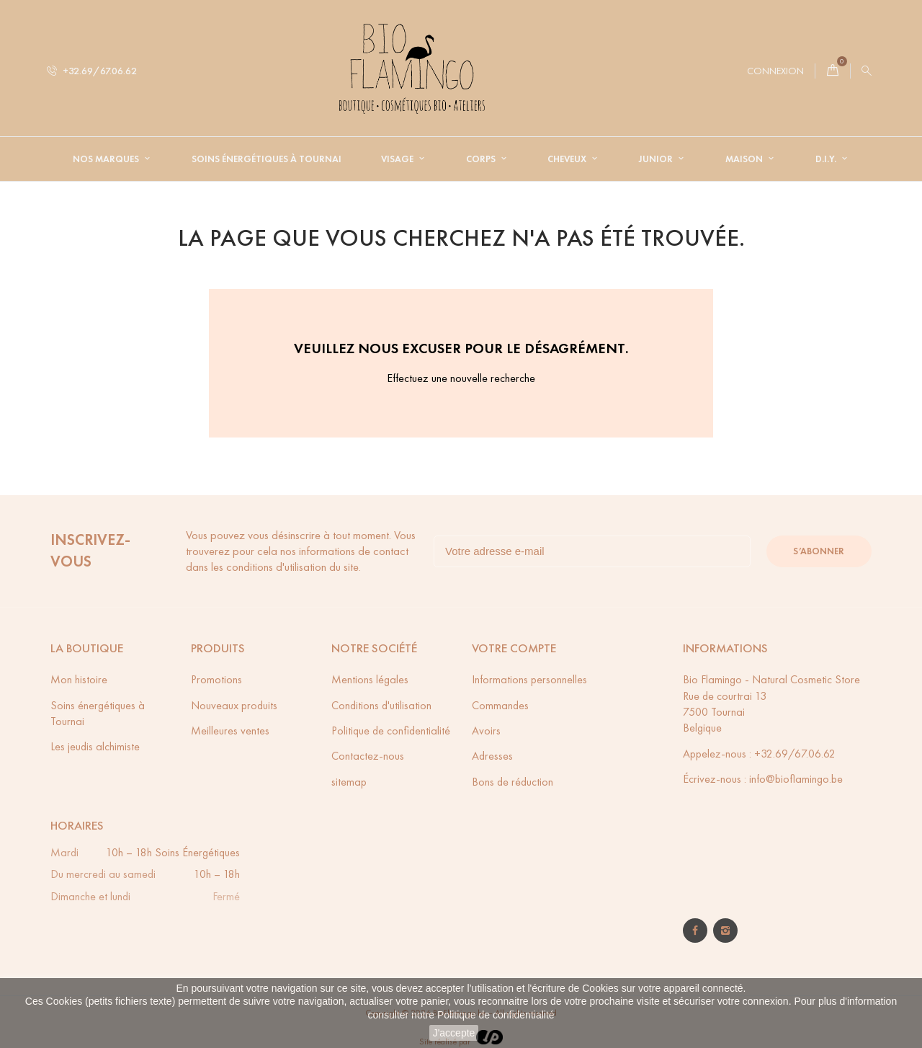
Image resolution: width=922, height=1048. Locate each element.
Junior (657, 159)
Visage (398, 159)
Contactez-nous (367, 756)
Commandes (500, 705)
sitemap (349, 782)
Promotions (216, 679)
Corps (482, 159)
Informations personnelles (529, 679)
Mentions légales (369, 679)
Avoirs (486, 730)
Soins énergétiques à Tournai (266, 159)
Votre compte (514, 648)
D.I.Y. (826, 159)
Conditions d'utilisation (381, 705)
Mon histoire (78, 679)
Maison (745, 159)
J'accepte (454, 1033)
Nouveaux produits (234, 705)
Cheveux (567, 159)
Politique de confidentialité (496, 1015)
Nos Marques (107, 159)
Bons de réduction (512, 782)
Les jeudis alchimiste (95, 746)
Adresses (492, 756)
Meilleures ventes (230, 730)
